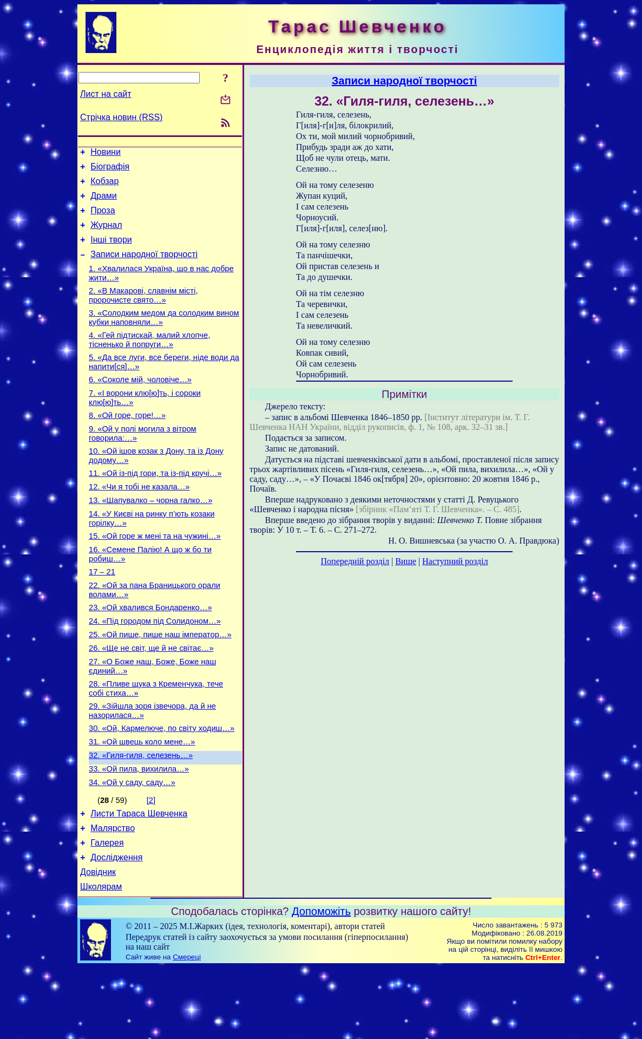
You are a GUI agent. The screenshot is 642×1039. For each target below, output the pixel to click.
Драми (103, 202)
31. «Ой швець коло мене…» (142, 798)
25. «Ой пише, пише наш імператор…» (160, 681)
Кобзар (104, 186)
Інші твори (111, 251)
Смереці (187, 1028)
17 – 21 (102, 612)
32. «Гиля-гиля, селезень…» (141, 813)
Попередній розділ (355, 561)
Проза (102, 218)
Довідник (98, 941)
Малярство (112, 893)
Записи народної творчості (144, 267)
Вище (405, 561)
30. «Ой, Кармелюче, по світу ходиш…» (161, 783)
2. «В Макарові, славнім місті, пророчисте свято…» (143, 312)
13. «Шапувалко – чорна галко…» (150, 534)
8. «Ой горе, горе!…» (127, 441)
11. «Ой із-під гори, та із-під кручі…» (155, 504)
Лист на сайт (106, 94)
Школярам (101, 958)
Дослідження (116, 925)
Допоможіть (321, 983)
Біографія (109, 169)
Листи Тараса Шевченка (138, 876)
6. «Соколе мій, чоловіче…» (140, 402)
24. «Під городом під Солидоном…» (155, 666)
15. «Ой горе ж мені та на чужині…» (155, 573)
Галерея (106, 909)
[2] (151, 862)
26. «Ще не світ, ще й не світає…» (151, 696)
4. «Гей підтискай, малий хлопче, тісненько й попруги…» (149, 359)
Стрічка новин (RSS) (121, 117)
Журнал (106, 234)
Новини (105, 153)
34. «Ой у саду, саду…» (132, 844)
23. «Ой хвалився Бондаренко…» (150, 651)
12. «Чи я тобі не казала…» (139, 519)
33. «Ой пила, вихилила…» (139, 829)
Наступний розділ (455, 561)
